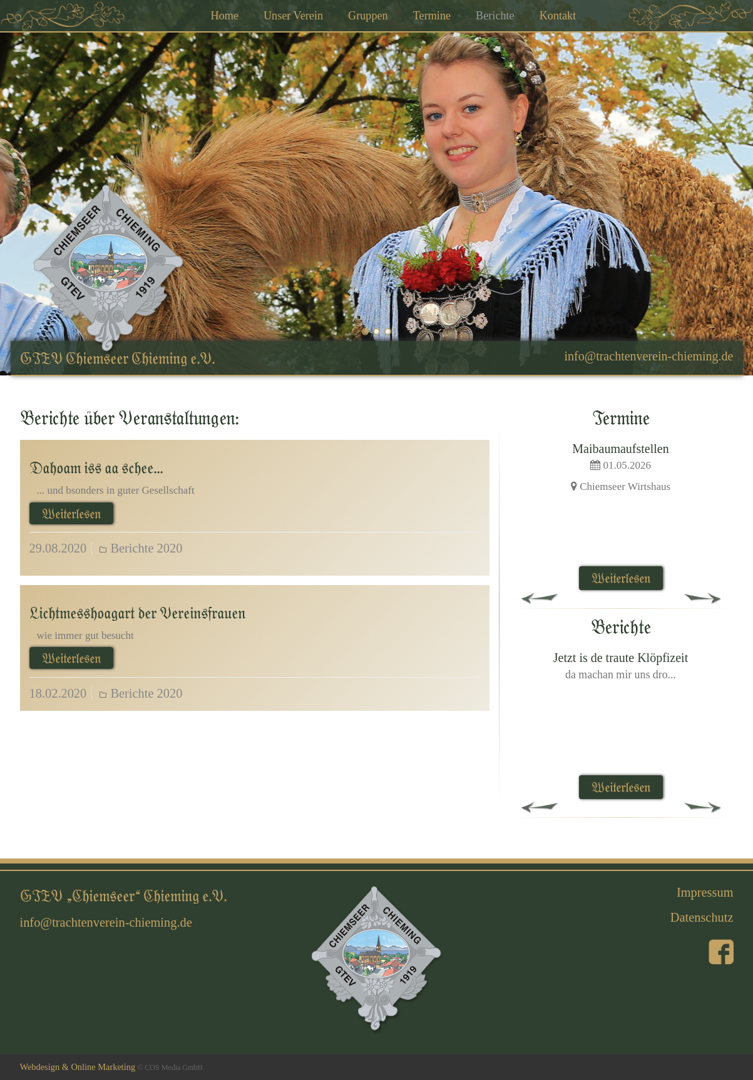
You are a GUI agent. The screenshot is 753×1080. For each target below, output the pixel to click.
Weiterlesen (71, 513)
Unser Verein (293, 15)
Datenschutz (702, 917)
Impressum (705, 892)
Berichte (495, 15)
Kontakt (558, 15)
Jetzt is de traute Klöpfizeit (620, 658)
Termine (432, 15)
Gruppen (368, 15)
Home (224, 15)
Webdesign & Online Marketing (78, 1067)
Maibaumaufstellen (620, 449)
